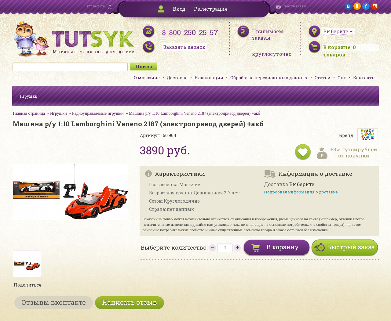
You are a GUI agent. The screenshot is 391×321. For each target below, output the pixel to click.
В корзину (283, 247)
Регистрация (211, 8)
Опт (342, 78)
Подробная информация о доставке (301, 192)
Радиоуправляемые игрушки (98, 113)
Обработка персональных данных (269, 78)
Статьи (323, 78)
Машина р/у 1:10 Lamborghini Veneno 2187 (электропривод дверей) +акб (194, 113)
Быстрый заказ (351, 247)
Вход (179, 8)
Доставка (177, 78)
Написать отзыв (129, 302)
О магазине (147, 78)
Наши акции (209, 78)
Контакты (364, 78)
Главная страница (29, 113)
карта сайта (96, 6)
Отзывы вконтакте (53, 302)
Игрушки (29, 96)
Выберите (301, 184)
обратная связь (295, 6)
